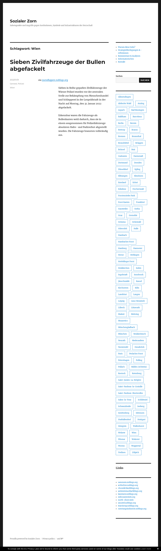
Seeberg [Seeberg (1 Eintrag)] (140, 406)
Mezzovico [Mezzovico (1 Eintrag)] (123, 321)
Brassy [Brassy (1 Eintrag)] (135, 130)
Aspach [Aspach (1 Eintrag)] (121, 110)
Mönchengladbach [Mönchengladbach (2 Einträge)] (126, 327)
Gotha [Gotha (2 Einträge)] (137, 209)
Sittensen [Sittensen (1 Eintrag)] (140, 413)
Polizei (21, 84)
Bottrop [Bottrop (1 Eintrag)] (121, 130)
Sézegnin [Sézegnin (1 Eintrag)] (122, 426)
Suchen (119, 76)
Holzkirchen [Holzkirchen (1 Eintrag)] (123, 268)
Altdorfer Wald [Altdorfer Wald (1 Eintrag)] (124, 103)
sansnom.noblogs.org (128, 482)
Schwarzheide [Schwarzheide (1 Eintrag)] (124, 406)
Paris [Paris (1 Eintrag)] (120, 353)
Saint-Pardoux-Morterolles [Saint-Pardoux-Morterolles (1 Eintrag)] (130, 393)
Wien (12, 87)
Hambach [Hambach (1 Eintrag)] (122, 235)
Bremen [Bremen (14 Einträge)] (121, 136)
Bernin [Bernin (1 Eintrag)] (133, 123)
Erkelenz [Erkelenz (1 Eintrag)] (122, 189)
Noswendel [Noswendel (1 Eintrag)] (123, 347)
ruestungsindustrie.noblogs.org (132, 509)
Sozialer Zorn (23, 21)
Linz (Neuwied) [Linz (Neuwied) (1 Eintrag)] (138, 301)
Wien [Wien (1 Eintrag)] (134, 432)
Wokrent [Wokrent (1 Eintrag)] (136, 439)
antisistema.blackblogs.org (130, 491)
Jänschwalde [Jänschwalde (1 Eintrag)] (124, 281)
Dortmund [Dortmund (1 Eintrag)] (123, 163)
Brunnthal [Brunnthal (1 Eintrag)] (136, 136)
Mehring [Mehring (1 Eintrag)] (135, 314)
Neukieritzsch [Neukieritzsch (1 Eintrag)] (139, 334)
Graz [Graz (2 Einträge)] (120, 215)
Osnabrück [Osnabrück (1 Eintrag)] (139, 347)
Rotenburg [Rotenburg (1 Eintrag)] (137, 373)
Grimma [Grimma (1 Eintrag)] (122, 222)
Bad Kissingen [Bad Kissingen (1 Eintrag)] (137, 110)
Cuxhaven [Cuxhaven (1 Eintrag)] (122, 156)
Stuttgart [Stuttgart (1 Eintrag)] (141, 419)
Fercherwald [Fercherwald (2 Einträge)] (138, 189)
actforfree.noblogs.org (128, 485)
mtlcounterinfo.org (126, 497)
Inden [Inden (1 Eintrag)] (138, 268)
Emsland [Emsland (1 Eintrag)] (122, 182)
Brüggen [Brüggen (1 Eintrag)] (139, 143)
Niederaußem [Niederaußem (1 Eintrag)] (138, 340)
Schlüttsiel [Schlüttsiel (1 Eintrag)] (142, 400)
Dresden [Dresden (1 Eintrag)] (138, 163)
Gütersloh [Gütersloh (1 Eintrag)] (122, 228)
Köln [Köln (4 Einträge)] (137, 288)
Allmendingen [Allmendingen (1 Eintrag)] (124, 97)
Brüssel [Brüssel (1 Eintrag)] (121, 149)
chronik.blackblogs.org (128, 488)
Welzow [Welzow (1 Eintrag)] (121, 432)
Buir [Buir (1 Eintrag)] (133, 149)
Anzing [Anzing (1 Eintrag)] (141, 103)
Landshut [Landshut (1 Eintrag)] (122, 294)
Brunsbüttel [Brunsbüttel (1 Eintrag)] (123, 143)
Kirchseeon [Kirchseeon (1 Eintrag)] (123, 288)
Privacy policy (48, 539)
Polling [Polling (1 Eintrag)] (139, 360)
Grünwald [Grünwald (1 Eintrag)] (136, 222)
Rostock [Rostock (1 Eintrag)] (121, 373)
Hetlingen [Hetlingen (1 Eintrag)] (134, 255)
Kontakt (121, 62)
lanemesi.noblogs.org (127, 494)
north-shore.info (126, 500)
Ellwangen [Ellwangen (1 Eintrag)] (123, 176)
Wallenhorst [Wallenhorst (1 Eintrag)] (138, 426)
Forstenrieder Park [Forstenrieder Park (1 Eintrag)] (126, 195)
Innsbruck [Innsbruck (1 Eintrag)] (138, 274)
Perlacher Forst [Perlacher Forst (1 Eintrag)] (136, 353)
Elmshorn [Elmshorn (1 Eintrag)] (138, 176)
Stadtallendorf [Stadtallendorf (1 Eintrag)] (124, 419)
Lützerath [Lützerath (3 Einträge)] (135, 307)
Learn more (146, 549)
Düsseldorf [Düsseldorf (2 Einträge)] (123, 169)
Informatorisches (126, 59)
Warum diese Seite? (126, 47)
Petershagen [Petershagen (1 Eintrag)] (123, 360)
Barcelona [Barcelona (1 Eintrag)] (137, 116)
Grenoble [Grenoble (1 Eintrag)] (133, 215)
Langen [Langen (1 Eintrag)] (136, 294)
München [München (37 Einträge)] (122, 334)
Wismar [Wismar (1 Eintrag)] (121, 439)
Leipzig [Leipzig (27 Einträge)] (121, 301)
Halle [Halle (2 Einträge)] (136, 228)
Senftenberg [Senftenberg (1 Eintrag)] (123, 413)
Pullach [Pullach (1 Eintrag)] (121, 367)
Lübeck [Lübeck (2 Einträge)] (121, 307)
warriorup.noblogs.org (128, 506)
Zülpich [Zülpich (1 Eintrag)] (135, 452)
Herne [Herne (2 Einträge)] (121, 255)
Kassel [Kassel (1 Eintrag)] (139, 281)
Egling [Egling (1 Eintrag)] (137, 169)
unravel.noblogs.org (127, 503)
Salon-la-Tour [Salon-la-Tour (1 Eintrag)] (124, 400)
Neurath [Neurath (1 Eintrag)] (121, 340)
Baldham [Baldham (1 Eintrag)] (122, 116)
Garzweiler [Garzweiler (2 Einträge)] (123, 209)
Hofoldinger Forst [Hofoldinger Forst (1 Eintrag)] (126, 261)
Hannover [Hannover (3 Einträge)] (137, 248)
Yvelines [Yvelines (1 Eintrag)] (122, 452)
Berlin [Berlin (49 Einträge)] (121, 123)
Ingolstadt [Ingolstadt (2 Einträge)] (122, 274)
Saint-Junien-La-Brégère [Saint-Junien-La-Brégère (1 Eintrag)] (129, 380)
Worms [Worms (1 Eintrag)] (121, 446)
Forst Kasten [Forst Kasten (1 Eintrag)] (124, 202)
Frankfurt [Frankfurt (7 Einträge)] (140, 202)
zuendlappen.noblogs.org (55, 80)
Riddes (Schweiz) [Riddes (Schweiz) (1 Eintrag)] (139, 367)
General (13, 84)
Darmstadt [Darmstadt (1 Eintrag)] (138, 156)
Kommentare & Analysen (129, 56)
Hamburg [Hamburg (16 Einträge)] (122, 248)
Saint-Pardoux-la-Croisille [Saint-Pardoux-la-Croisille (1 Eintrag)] (130, 386)
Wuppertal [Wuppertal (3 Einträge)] (136, 446)
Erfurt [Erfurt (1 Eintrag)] (135, 182)
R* (62, 539)
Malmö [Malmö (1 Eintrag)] (121, 314)
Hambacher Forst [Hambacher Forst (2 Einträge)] (126, 242)
